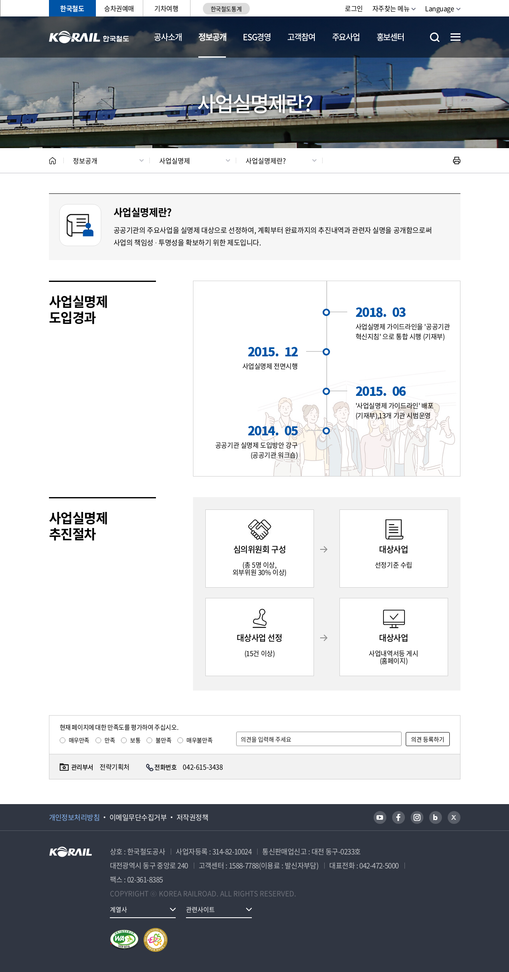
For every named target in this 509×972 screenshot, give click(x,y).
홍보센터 (390, 37)
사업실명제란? (266, 160)
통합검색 (434, 37)
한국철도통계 (226, 9)
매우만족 (79, 740)
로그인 (354, 8)
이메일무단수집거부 (138, 817)
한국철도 (72, 8)
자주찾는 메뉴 (391, 8)
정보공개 (212, 37)
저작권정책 (192, 817)
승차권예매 (119, 8)
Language (439, 8)
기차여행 (166, 8)
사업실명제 (174, 160)
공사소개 (167, 37)
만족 (110, 740)
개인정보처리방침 (74, 817)
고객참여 (301, 37)
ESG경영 (257, 37)
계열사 (118, 909)
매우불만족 (199, 740)
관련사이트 (200, 909)
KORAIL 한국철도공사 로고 (89, 37)
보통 (135, 740)
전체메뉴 (455, 37)
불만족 (163, 740)
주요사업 (346, 37)
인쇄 (456, 160)
